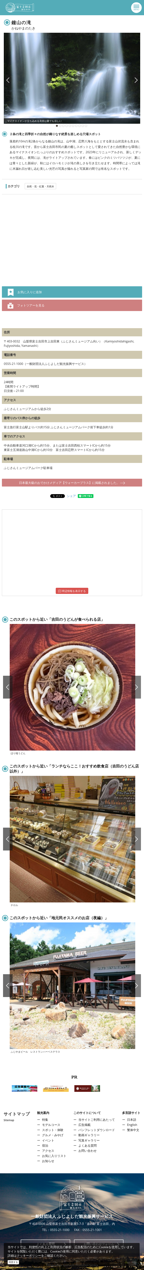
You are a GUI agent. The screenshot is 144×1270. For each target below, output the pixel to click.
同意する (13, 1262)
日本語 (131, 1120)
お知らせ (48, 1161)
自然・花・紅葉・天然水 (40, 186)
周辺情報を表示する (72, 591)
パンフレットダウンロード (96, 1130)
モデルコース (51, 1125)
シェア (71, 496)
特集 (45, 1120)
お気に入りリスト (54, 1156)
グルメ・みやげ (52, 1135)
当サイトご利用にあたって (96, 1120)
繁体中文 (133, 1130)
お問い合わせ (87, 1151)
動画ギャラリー (89, 1135)
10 (86, 126)
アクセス (48, 1151)
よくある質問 (87, 1145)
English (132, 1125)
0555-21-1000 (59, 1230)
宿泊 (45, 1145)
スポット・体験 (52, 1130)
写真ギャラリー (89, 1140)
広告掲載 (84, 1125)
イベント (48, 1140)
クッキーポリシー (29, 1255)
